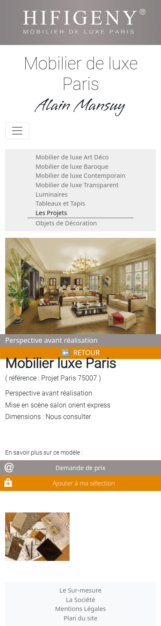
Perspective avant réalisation (51, 340)
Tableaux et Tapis (60, 203)
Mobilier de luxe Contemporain (80, 175)
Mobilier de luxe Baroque (72, 166)
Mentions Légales (80, 609)
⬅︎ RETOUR (80, 352)
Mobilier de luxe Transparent (77, 185)
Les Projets (51, 213)
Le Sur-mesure (81, 590)
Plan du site (80, 618)
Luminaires (52, 194)
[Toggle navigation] (17, 130)
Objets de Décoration (66, 223)
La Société (80, 600)
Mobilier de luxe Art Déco (72, 157)
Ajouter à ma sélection (83, 483)
